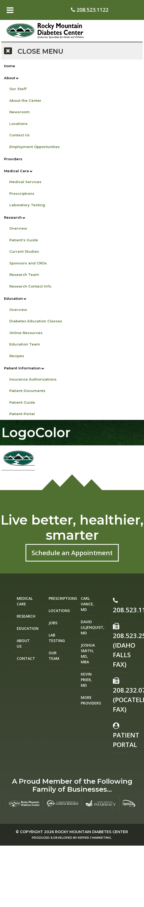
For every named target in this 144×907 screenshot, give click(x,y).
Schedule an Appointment (72, 552)
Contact (26, 658)
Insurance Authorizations (33, 379)
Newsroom (19, 112)
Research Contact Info (30, 286)
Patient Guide (22, 402)
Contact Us (19, 135)
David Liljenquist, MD (90, 627)
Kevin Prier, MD (86, 680)
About (9, 78)
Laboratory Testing (27, 205)
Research (13, 217)
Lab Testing (57, 637)
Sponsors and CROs (28, 263)
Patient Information (22, 368)
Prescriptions (21, 193)
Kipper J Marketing (94, 837)
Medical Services (25, 182)
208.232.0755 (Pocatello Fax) (122, 695)
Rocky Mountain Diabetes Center (91, 831)
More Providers (90, 700)
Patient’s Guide (23, 240)
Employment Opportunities (34, 147)
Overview (18, 228)
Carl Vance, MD (87, 604)
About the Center (25, 100)
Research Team (24, 274)
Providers (13, 159)
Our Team (54, 655)
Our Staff (18, 89)
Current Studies (24, 251)
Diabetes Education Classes (35, 321)
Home (9, 66)
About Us (23, 643)
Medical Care (16, 171)
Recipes (16, 356)
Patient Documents (27, 391)
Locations (18, 123)
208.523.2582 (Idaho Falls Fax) (122, 646)
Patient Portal (22, 414)
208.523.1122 (89, 9)
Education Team (24, 344)
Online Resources (26, 333)
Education (13, 298)
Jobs (53, 622)
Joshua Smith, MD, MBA (88, 653)
